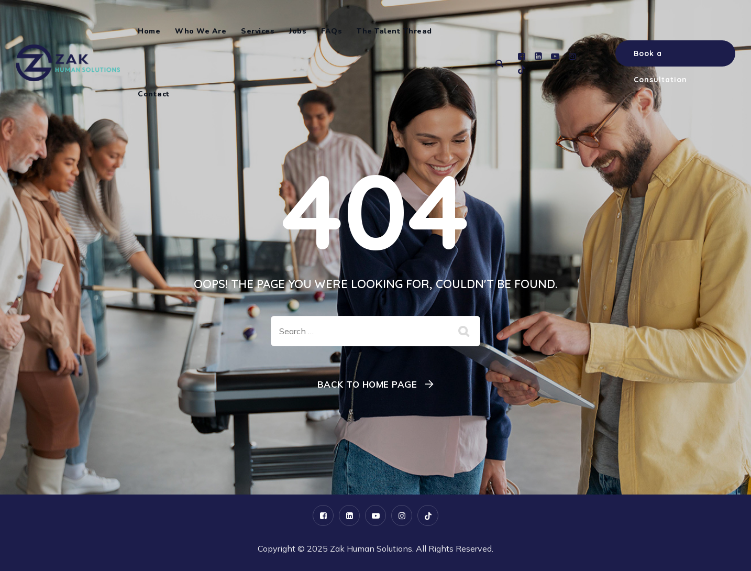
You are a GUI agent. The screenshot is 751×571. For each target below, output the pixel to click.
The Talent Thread (394, 31)
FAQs (331, 31)
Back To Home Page (367, 384)
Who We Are (200, 31)
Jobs (297, 31)
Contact (154, 94)
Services (257, 31)
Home (149, 31)
